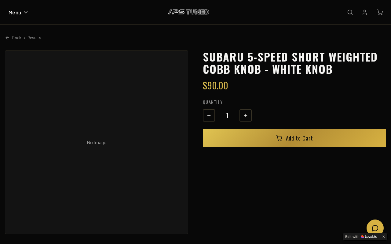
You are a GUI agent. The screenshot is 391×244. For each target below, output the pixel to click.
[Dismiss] (383, 236)
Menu (19, 12)
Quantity (213, 102)
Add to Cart (294, 138)
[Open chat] (375, 228)
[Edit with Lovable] (361, 236)
